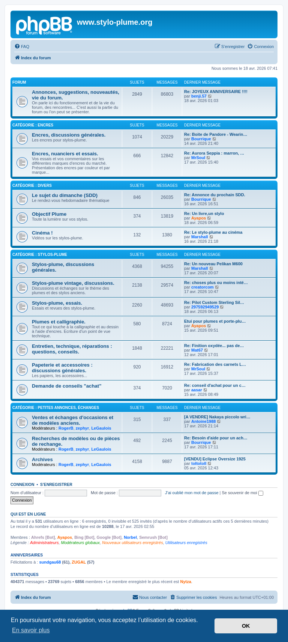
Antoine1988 (203, 421)
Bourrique (201, 139)
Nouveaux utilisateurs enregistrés (132, 542)
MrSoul (198, 157)
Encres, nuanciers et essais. (65, 153)
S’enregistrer (56, 484)
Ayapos (198, 218)
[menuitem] (21, 46)
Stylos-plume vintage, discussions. (73, 283)
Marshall (199, 237)
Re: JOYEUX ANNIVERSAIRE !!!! (216, 91)
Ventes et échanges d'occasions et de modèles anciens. (72, 420)
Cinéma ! (42, 233)
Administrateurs (44, 542)
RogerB (66, 428)
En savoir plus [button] (31, 630)
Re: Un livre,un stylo (204, 213)
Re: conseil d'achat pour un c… (215, 385)
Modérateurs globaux (80, 542)
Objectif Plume (49, 214)
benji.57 (199, 96)
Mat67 (197, 350)
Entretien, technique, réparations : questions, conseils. (72, 349)
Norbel (130, 537)
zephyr (82, 428)
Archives (42, 459)
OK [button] (246, 626)
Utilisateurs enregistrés (186, 542)
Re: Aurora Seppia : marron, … (214, 153)
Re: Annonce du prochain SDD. (214, 194)
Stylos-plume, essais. (57, 303)
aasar (196, 390)
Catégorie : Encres (32, 125)
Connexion (22, 484)
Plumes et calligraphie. (59, 322)
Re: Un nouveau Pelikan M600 (213, 264)
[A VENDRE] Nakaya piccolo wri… (217, 417)
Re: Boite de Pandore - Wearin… (216, 134)
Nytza (185, 581)
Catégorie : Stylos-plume (39, 255)
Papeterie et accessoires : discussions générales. (62, 367)
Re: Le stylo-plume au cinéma (213, 232)
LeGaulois (101, 428)
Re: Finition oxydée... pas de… (214, 345)
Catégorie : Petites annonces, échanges (55, 408)
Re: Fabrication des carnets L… (215, 364)
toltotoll (198, 463)
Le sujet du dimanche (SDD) (65, 195)
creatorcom (202, 287)
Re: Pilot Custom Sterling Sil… (214, 302)
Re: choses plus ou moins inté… (216, 282)
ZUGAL (79, 562)
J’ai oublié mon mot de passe (191, 492)
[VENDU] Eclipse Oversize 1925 (215, 459)
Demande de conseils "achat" (66, 386)
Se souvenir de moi (242, 492)
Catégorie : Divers (32, 185)
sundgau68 (50, 562)
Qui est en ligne (28, 514)
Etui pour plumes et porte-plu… (215, 321)
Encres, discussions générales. (68, 135)
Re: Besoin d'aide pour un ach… (216, 438)
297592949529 (205, 307)
